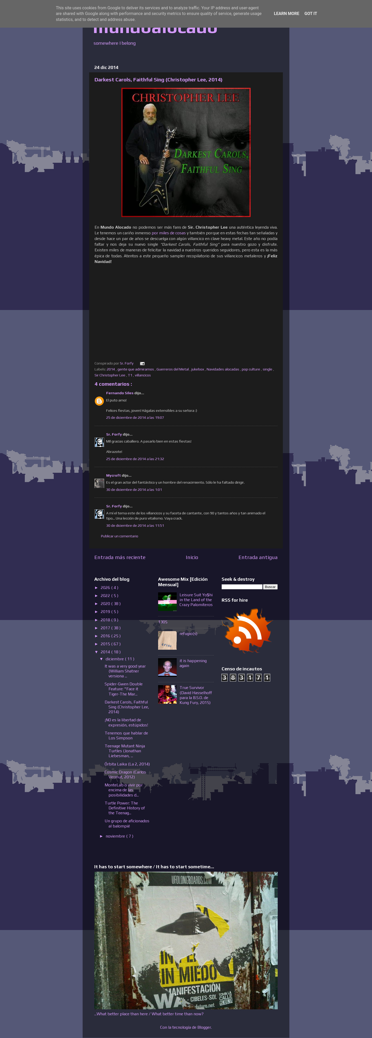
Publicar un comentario (119, 536)
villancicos (143, 375)
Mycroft (114, 475)
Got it (310, 13)
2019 (106, 611)
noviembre (116, 836)
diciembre (115, 658)
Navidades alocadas (223, 369)
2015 (106, 643)
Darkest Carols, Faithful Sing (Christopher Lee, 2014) (127, 707)
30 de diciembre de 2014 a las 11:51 (135, 525)
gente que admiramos (136, 369)
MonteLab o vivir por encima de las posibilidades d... (124, 790)
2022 (106, 595)
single (268, 369)
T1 (130, 375)
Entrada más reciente (119, 557)
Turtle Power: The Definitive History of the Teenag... (125, 808)
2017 (106, 627)
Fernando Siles (120, 393)
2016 (106, 635)
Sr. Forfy (114, 434)
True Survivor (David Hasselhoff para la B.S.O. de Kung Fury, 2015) (196, 695)
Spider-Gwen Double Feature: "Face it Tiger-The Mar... (124, 688)
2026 (106, 587)
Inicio (192, 557)
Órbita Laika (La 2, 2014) (127, 764)
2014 (111, 369)
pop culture (251, 369)
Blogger (204, 1027)
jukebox (198, 369)
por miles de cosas (169, 232)
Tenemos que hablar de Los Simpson (126, 735)
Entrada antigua (258, 557)
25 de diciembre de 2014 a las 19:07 (135, 417)
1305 (162, 621)
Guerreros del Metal (173, 369)
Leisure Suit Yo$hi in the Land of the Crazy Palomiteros (196, 599)
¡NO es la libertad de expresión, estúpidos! (126, 722)
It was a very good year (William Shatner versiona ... (125, 671)
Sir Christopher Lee (110, 375)
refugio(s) (188, 633)
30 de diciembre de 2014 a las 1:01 (134, 489)
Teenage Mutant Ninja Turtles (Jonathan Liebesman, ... (125, 750)
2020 (106, 603)
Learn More (286, 13)
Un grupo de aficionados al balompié (127, 823)
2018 (106, 619)
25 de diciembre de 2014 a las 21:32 (135, 459)
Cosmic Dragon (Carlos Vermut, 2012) (125, 774)
